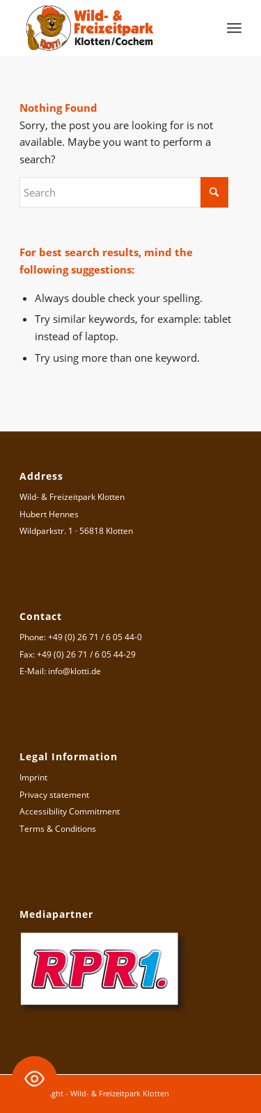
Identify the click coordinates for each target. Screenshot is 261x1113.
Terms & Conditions (57, 829)
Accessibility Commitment (69, 811)
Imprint (33, 777)
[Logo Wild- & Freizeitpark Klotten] (108, 28)
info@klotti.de (74, 671)
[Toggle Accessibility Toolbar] (34, 1079)
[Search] (123, 192)
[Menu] (234, 27)
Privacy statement (54, 795)
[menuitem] (234, 27)
